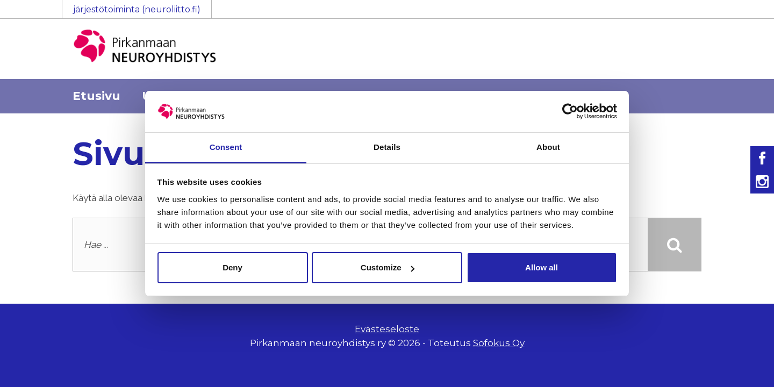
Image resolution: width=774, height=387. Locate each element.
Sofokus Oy (499, 343)
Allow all (541, 267)
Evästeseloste (387, 329)
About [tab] (548, 147)
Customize (387, 267)
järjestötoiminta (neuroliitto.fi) (136, 9)
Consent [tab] (226, 147)
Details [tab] (387, 147)
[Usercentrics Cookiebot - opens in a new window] (570, 111)
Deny (232, 267)
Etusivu (96, 96)
